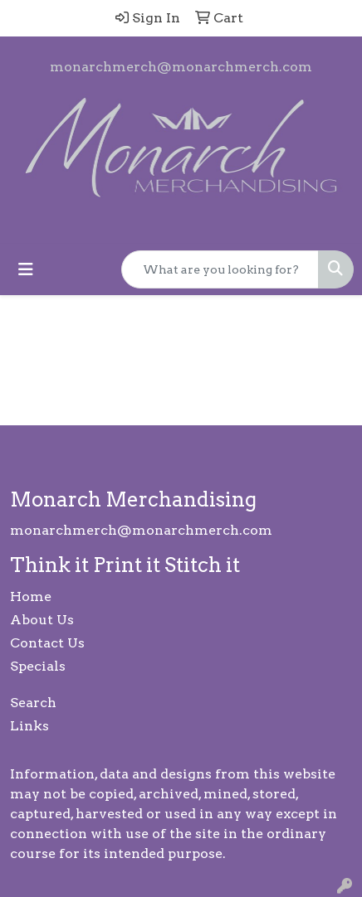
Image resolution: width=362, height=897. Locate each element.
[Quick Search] (220, 269)
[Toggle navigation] (25, 269)
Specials (38, 666)
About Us (42, 620)
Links (29, 726)
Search (33, 702)
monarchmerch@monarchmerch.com (181, 67)
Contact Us (47, 643)
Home (30, 596)
